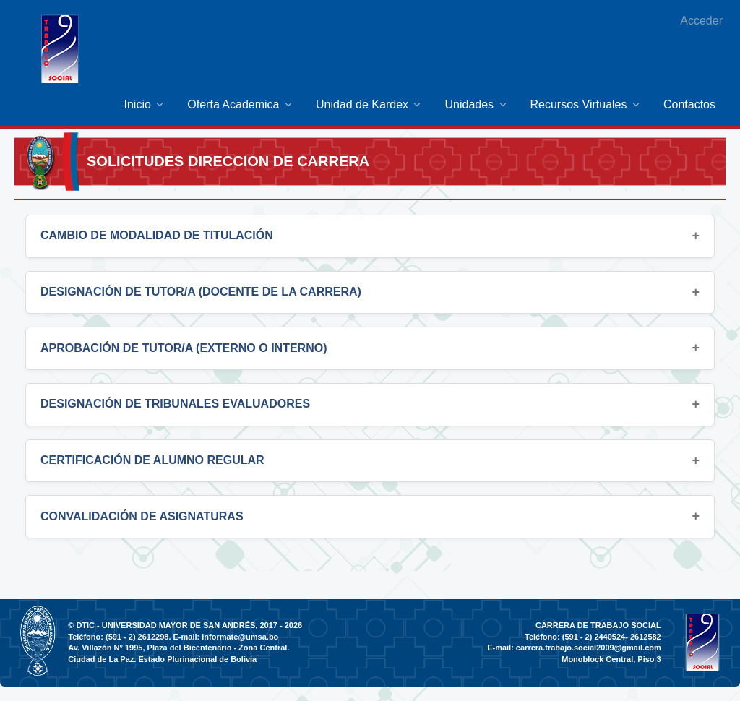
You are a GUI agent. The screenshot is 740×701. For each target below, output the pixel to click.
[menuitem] (145, 104)
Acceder (701, 20)
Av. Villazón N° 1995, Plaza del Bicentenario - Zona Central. (178, 647)
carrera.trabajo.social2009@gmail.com (588, 647)
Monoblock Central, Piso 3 (611, 659)
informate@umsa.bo (240, 636)
